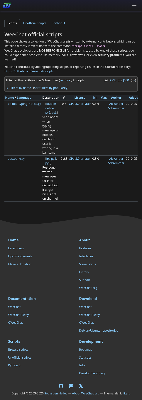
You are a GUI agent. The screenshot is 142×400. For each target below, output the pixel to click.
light (126, 393)
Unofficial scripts (34, 23)
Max (103, 98)
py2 (47, 113)
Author (116, 98)
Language (24, 98)
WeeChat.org (88, 288)
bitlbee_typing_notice (24, 104)
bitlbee (51, 104)
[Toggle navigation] (134, 5)
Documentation (22, 298)
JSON (126, 80)
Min (95, 98)
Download (88, 298)
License (79, 98)
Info (82, 365)
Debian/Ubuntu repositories (98, 330)
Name (9, 98)
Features (85, 248)
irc (48, 159)
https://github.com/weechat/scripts (28, 71)
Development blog (92, 373)
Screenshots (87, 264)
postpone (16, 159)
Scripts (12, 23)
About (84, 240)
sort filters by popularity (50, 88)
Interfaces (86, 256)
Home (13, 240)
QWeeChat (15, 323)
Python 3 (59, 23)
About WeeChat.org (85, 393)
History (84, 272)
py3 (54, 113)
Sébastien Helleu (55, 393)
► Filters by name (18, 88)
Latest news (16, 248)
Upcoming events (20, 256)
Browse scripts (18, 350)
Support (84, 280)
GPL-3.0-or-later (80, 104)
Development (91, 341)
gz (119, 80)
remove (65, 80)
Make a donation (19, 264)
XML (113, 80)
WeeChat (14, 307)
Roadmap (85, 350)
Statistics (85, 357)
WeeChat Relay (18, 315)
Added (133, 98)
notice (49, 108)
